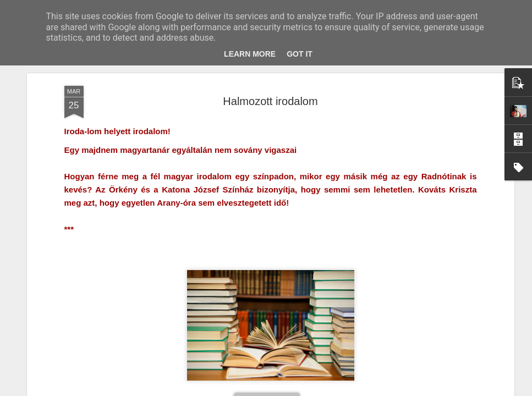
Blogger (295, 390)
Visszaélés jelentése (336, 390)
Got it (299, 54)
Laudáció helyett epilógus (341, 338)
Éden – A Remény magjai (210, 345)
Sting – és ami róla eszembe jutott (92, 345)
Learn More (250, 54)
